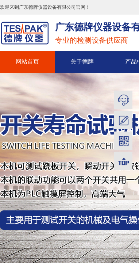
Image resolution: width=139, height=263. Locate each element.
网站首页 (27, 61)
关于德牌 (82, 61)
